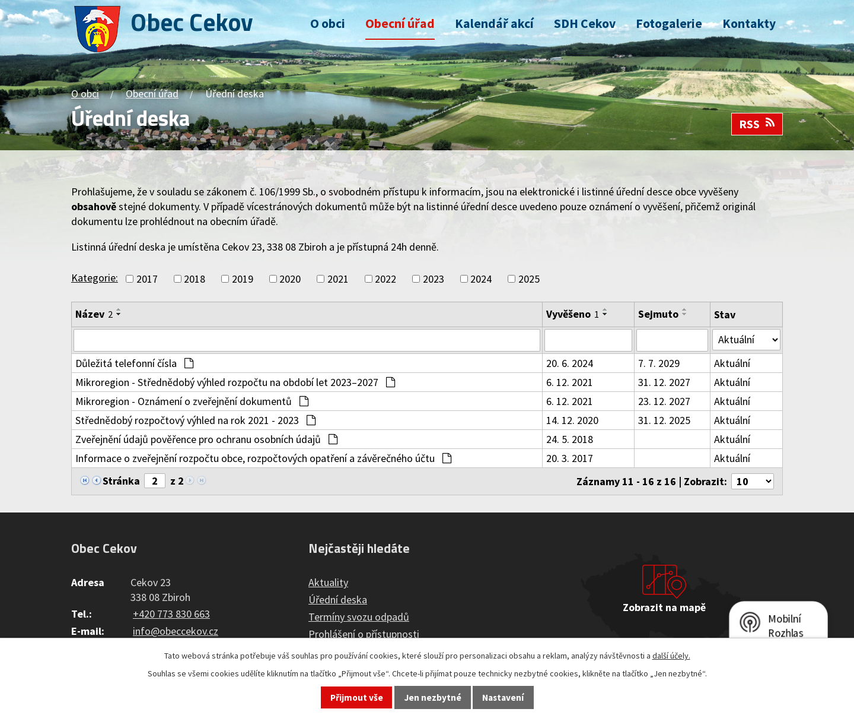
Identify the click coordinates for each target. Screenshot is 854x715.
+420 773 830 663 (171, 614)
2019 (242, 279)
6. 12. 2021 (569, 382)
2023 (433, 279)
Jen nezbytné (432, 697)
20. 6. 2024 (569, 363)
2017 (147, 279)
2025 (529, 279)
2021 (338, 279)
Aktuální (732, 363)
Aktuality (328, 582)
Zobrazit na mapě (664, 607)
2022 (385, 279)
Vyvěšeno (572, 314)
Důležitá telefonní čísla (134, 363)
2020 (290, 279)
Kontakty (749, 23)
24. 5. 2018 (569, 439)
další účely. (671, 655)
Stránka (121, 481)
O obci (327, 23)
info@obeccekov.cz (175, 631)
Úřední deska (337, 599)
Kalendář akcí (494, 23)
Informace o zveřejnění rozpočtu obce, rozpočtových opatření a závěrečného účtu (263, 458)
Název (94, 314)
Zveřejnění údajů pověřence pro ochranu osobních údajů (206, 439)
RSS (757, 124)
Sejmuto (658, 314)
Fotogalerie (669, 23)
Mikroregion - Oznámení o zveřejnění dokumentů (191, 401)
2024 (481, 279)
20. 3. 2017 (569, 458)
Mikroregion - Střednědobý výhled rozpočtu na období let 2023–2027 (235, 382)
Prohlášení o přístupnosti (363, 634)
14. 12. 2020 (572, 420)
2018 (194, 279)
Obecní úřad (400, 23)
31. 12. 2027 (664, 382)
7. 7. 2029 (659, 363)
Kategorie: (94, 277)
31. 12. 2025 (664, 420)
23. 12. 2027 (664, 401)
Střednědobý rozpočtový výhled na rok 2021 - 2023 (195, 420)
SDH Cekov (585, 23)
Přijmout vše (356, 697)
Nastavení (503, 697)
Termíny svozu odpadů (358, 617)
